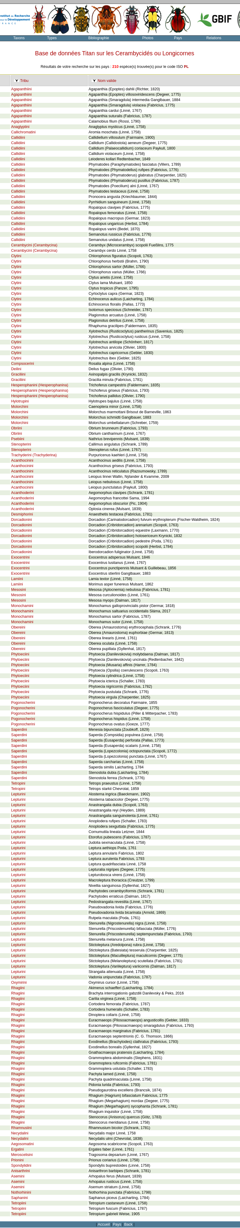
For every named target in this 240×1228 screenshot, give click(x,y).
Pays (178, 38)
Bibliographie (98, 38)
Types (52, 38)
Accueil (104, 1224)
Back (128, 1224)
